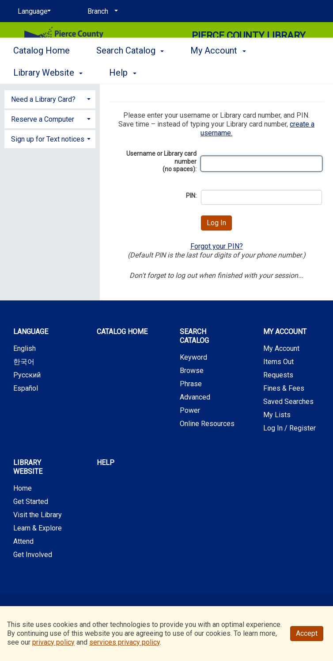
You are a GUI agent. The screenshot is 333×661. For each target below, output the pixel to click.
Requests (278, 375)
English (24, 348)
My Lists (277, 415)
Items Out (278, 361)
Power (190, 410)
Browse (192, 370)
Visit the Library (37, 515)
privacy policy (53, 642)
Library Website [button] (27, 467)
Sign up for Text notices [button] (47, 139)
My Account (281, 348)
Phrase (191, 384)
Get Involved (32, 554)
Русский (27, 375)
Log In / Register (289, 428)
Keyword (193, 357)
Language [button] (30, 331)
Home (22, 488)
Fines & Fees (283, 388)
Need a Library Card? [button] (43, 99)
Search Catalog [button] (130, 71)
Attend (23, 541)
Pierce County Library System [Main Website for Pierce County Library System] (249, 42)
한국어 (23, 361)
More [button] (289, 72)
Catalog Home (41, 71)
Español (25, 388)
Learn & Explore (37, 528)
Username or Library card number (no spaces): (161, 161)
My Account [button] (218, 71)
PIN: (191, 195)
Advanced (195, 397)
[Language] (32, 11)
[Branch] (101, 11)
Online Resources (207, 423)
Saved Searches (288, 401)
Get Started (30, 501)
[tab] (49, 98)
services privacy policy (124, 642)
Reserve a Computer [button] (42, 119)
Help (105, 462)
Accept (307, 633)
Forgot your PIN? (216, 246)
